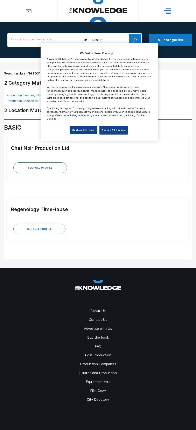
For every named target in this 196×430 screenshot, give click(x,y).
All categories (170, 40)
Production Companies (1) (24, 101)
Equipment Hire (98, 382)
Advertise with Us (98, 328)
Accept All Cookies (114, 130)
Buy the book (98, 337)
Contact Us (98, 320)
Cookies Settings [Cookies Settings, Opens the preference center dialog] (83, 130)
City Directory (98, 399)
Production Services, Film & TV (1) (30, 95)
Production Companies (98, 364)
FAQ (98, 346)
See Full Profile (40, 167)
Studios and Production (98, 373)
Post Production (98, 355)
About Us (98, 311)
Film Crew (98, 391)
